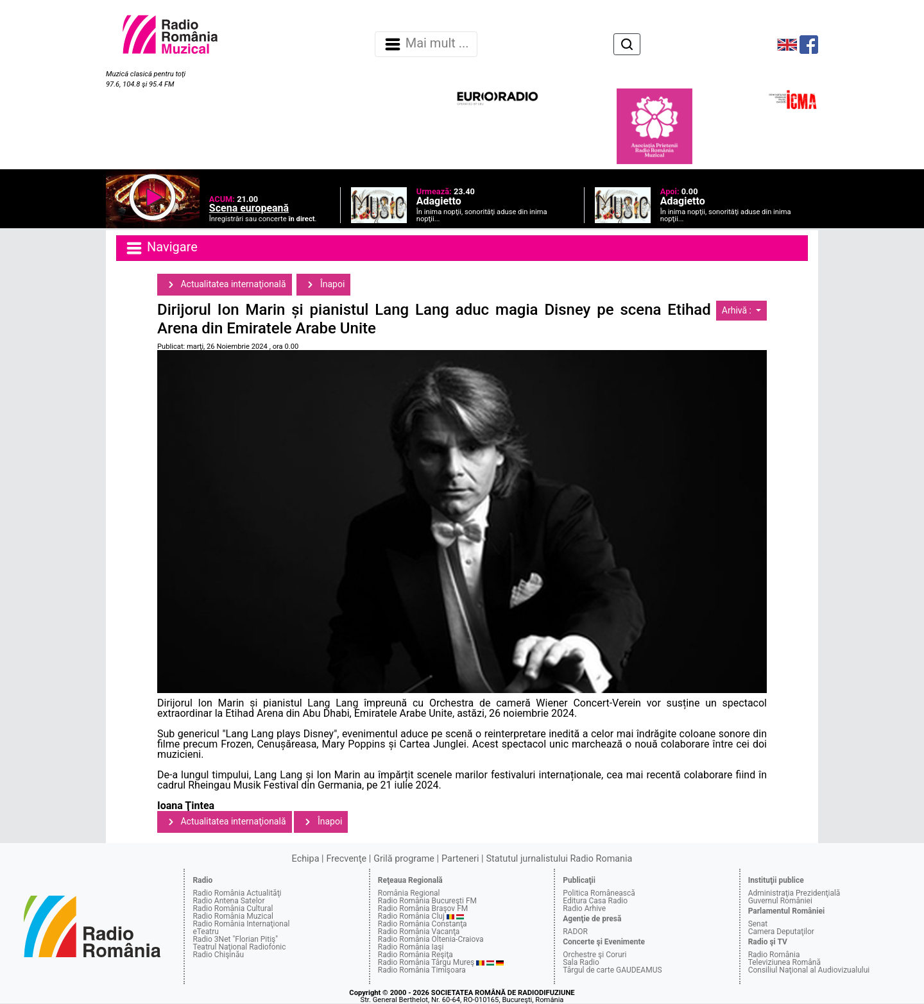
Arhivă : (738, 310)
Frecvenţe (346, 858)
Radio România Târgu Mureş (426, 962)
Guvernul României (780, 900)
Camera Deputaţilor (781, 931)
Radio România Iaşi (411, 946)
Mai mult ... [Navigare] (426, 44)
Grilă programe (403, 858)
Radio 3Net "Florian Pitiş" (235, 939)
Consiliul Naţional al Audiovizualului (809, 970)
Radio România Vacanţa (419, 931)
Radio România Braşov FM (423, 908)
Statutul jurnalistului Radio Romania (559, 858)
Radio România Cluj (411, 916)
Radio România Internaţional (241, 923)
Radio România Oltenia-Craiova (431, 939)
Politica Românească (599, 893)
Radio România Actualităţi (237, 893)
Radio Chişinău (218, 954)
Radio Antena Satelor (228, 900)
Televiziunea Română (784, 962)
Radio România (774, 954)
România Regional (409, 893)
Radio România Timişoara (422, 970)
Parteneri (460, 858)
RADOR (575, 931)
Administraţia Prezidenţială (794, 893)
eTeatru (205, 931)
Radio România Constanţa (422, 923)
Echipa (306, 858)
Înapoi (323, 284)
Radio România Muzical (233, 916)
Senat (758, 923)
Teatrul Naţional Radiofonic (239, 946)
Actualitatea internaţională (224, 284)
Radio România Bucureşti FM (427, 900)
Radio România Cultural (233, 908)
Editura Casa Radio (595, 900)
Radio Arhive (584, 908)
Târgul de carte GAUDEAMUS (612, 970)
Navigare (161, 248)
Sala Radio (581, 962)
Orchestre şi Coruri (594, 954)
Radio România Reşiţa (415, 954)
